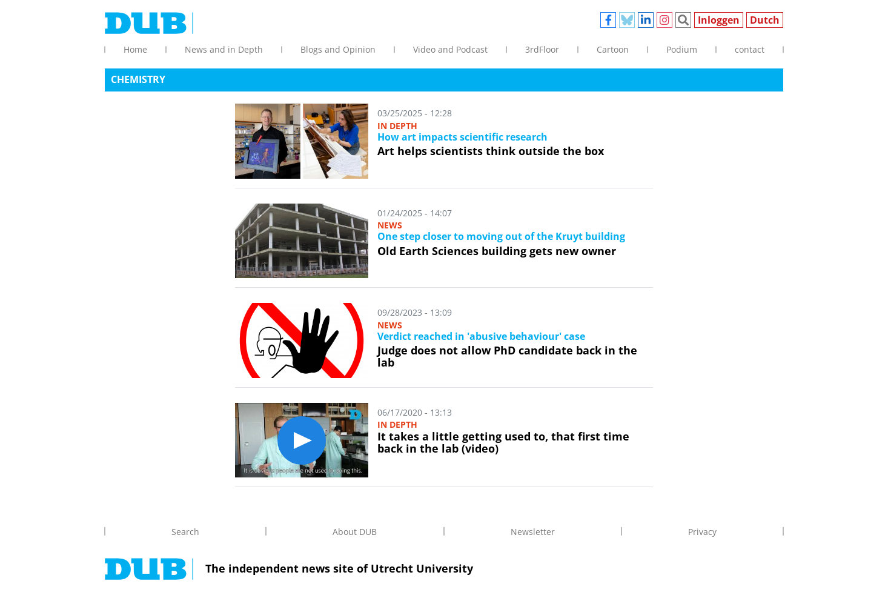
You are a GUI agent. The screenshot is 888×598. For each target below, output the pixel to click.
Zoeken (683, 20)
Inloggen (719, 20)
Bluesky (627, 20)
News (389, 225)
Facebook (608, 20)
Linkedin (646, 20)
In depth (397, 125)
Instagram (664, 20)
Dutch (765, 20)
